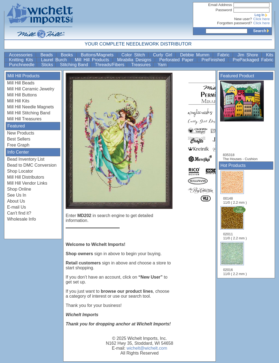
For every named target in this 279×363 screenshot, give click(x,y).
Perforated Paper (177, 59)
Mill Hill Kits (18, 101)
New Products (20, 133)
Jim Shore (248, 55)
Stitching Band (74, 64)
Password (224, 10)
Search (262, 31)
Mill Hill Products (93, 59)
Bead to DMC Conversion (31, 165)
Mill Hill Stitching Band (28, 113)
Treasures (141, 64)
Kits (269, 55)
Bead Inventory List (25, 159)
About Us (16, 201)
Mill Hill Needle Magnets (30, 107)
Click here (261, 19)
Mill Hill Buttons (22, 95)
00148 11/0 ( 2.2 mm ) (235, 187)
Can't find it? (19, 213)
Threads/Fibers (110, 64)
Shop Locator (20, 171)
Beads (47, 55)
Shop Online (19, 189)
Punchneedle (22, 64)
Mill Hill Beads (20, 83)
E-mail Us (16, 207)
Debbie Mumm (196, 55)
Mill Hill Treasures (24, 119)
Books (68, 55)
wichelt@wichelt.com (147, 348)
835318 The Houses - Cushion (244, 121)
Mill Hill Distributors (25, 177)
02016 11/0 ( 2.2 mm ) (235, 259)
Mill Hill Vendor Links (27, 183)
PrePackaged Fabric (253, 59)
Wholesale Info (21, 219)
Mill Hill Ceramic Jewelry (30, 89)
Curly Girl (163, 55)
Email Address (220, 5)
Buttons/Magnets (98, 55)
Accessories (22, 55)
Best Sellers (18, 139)
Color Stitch (134, 55)
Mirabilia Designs (135, 59)
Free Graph (18, 145)
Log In (262, 15)
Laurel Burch (55, 59)
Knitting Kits (22, 59)
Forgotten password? (234, 23)
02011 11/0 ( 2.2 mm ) (235, 223)
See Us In (16, 195)
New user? (243, 19)
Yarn (162, 64)
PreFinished (214, 59)
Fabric (224, 55)
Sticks (47, 64)
